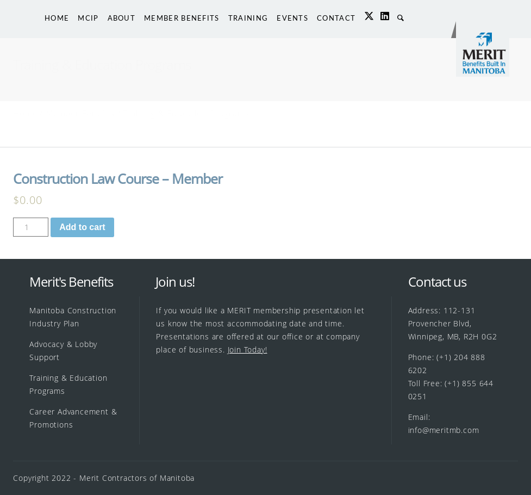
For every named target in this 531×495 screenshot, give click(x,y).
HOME (57, 18)
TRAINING (248, 18)
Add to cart (82, 227)
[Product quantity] (30, 227)
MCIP (88, 18)
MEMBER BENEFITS (182, 18)
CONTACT (336, 18)
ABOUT (122, 18)
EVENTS (292, 18)
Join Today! (247, 349)
